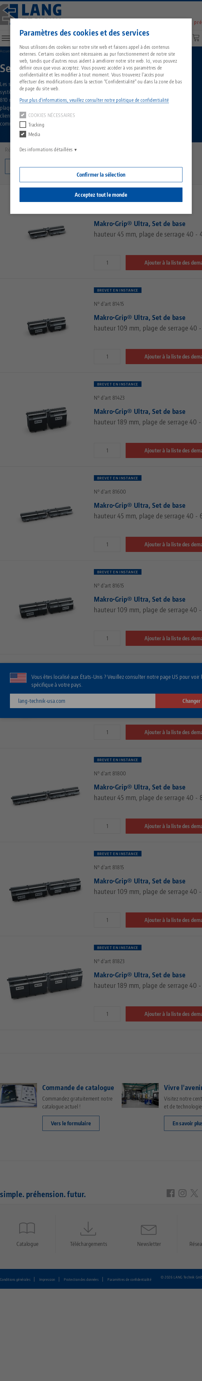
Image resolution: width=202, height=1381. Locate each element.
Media (30, 134)
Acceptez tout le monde (101, 194)
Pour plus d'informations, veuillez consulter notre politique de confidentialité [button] (94, 100)
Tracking (32, 124)
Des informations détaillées (46, 149)
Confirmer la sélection (101, 174)
